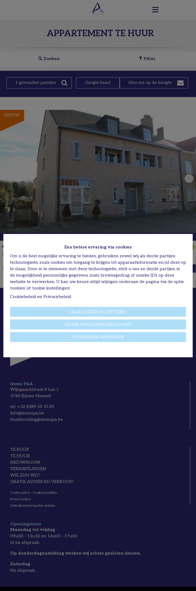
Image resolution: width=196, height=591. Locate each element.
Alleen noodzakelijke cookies (98, 324)
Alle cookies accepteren (98, 312)
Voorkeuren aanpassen (98, 337)
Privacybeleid (57, 296)
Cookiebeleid (23, 296)
